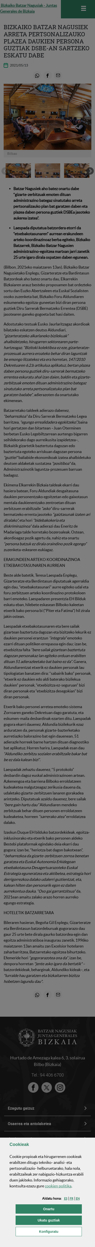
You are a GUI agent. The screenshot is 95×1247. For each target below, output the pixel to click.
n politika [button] (58, 1186)
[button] (65, 1198)
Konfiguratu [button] (60, 1231)
